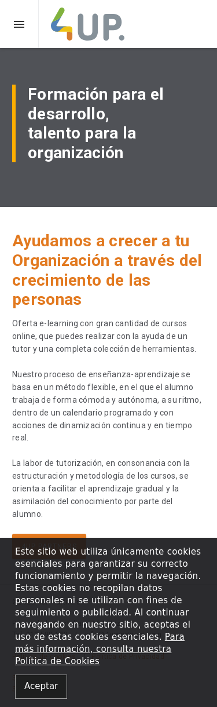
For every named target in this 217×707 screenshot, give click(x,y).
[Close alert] (41, 687)
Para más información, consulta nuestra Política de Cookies (100, 649)
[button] (19, 24)
